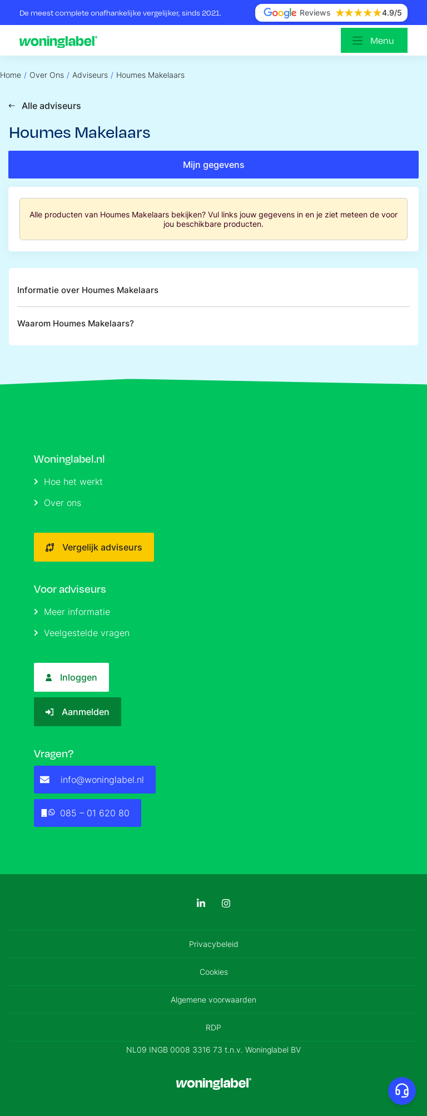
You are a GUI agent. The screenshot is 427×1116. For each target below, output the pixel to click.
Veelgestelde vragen (82, 632)
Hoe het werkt (68, 481)
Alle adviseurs (44, 105)
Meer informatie (72, 611)
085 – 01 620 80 (85, 813)
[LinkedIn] (201, 903)
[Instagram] (226, 903)
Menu (382, 40)
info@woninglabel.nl (92, 779)
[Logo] (61, 40)
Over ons (57, 502)
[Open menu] (374, 40)
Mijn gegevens (214, 164)
